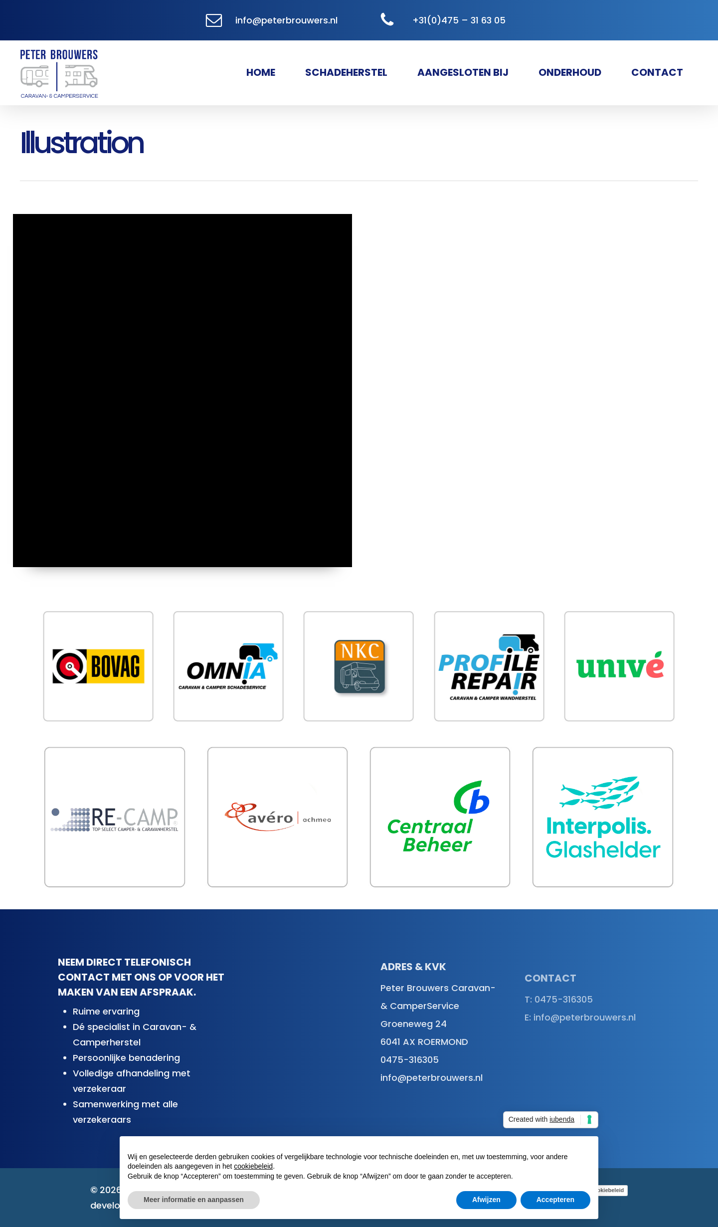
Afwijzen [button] (486, 1200)
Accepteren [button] (555, 1200)
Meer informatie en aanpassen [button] (194, 1200)
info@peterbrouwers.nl (286, 20)
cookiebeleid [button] (253, 1166)
